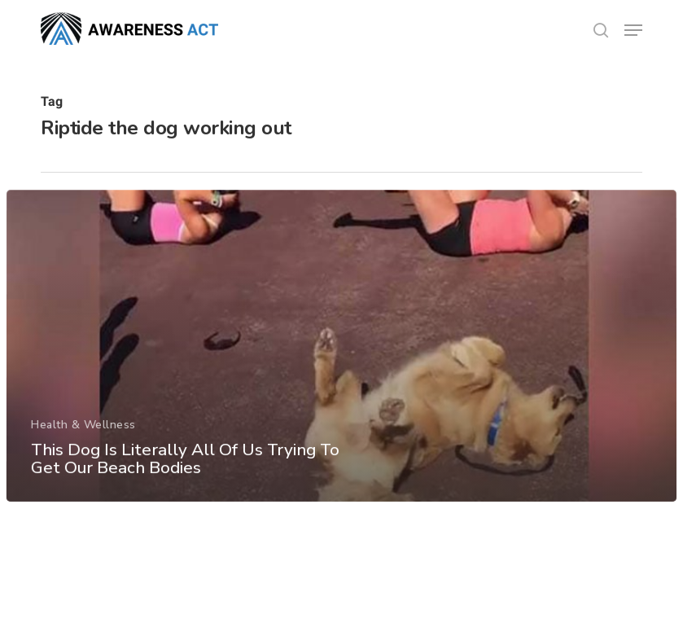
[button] (633, 30)
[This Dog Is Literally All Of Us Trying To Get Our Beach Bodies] (342, 353)
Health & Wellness (83, 431)
